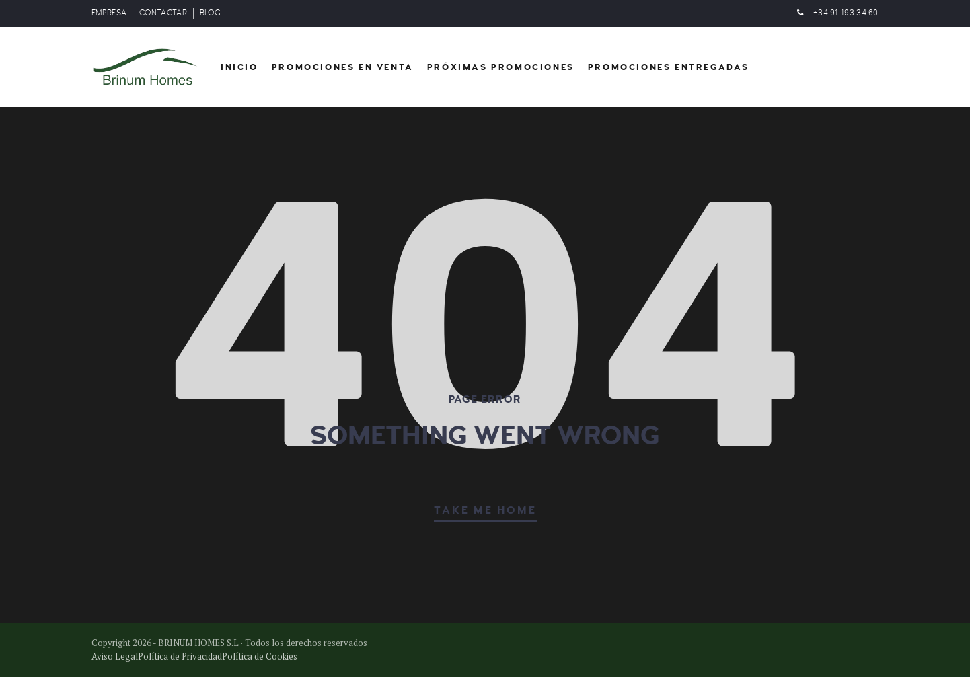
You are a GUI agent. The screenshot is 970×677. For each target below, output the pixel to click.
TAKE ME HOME (485, 510)
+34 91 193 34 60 (846, 13)
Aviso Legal (114, 656)
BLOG (210, 13)
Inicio (239, 67)
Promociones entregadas (668, 67)
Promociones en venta (343, 67)
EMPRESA (108, 13)
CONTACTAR (163, 13)
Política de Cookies (259, 656)
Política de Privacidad (180, 656)
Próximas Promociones (500, 67)
